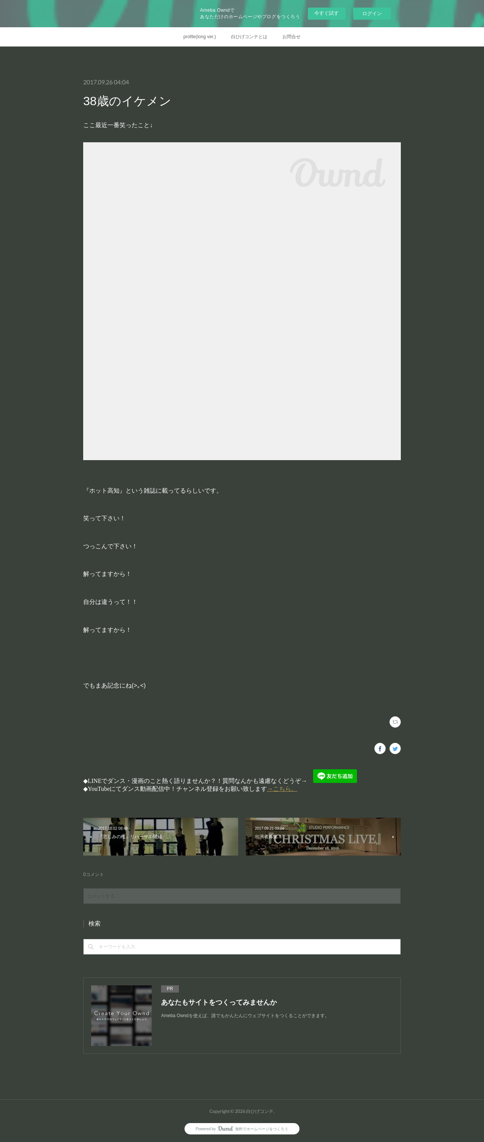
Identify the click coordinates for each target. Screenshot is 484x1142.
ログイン (372, 13)
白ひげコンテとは (249, 36)
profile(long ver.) (199, 36)
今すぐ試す (326, 13)
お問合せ (291, 36)
